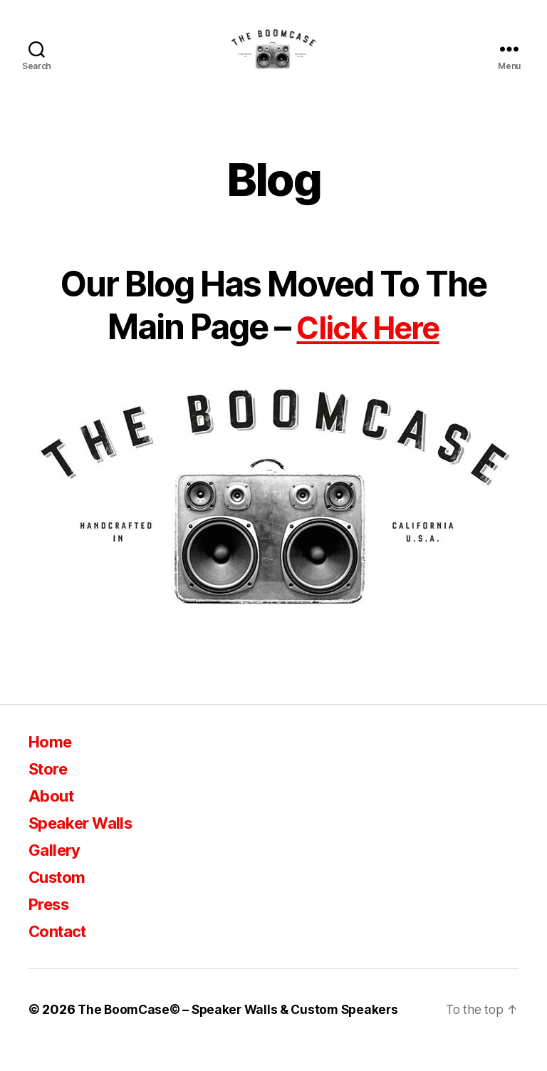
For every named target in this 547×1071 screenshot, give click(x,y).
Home (52, 762)
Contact (60, 952)
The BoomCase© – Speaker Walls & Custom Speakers (243, 1030)
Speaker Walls (85, 844)
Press (51, 925)
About (53, 817)
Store (50, 790)
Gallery (56, 871)
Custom (59, 898)
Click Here (368, 348)
